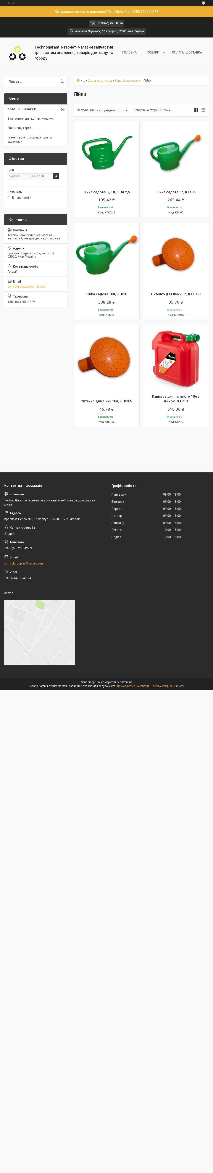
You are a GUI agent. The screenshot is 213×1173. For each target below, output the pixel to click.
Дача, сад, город (100, 80)
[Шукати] (62, 81)
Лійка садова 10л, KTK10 (106, 294)
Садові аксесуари (127, 80)
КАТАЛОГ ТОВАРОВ (22, 109)
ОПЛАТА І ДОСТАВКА (187, 52)
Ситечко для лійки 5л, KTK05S (176, 294)
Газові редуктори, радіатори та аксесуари (30, 139)
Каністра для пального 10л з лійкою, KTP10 (176, 398)
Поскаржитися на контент (133, 686)
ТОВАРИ (153, 52)
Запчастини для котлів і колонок (30, 118)
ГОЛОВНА (129, 52)
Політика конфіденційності (167, 686)
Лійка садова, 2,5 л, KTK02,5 (106, 192)
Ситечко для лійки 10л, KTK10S (106, 401)
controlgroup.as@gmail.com (27, 286)
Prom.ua (127, 682)
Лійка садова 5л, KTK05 (175, 192)
